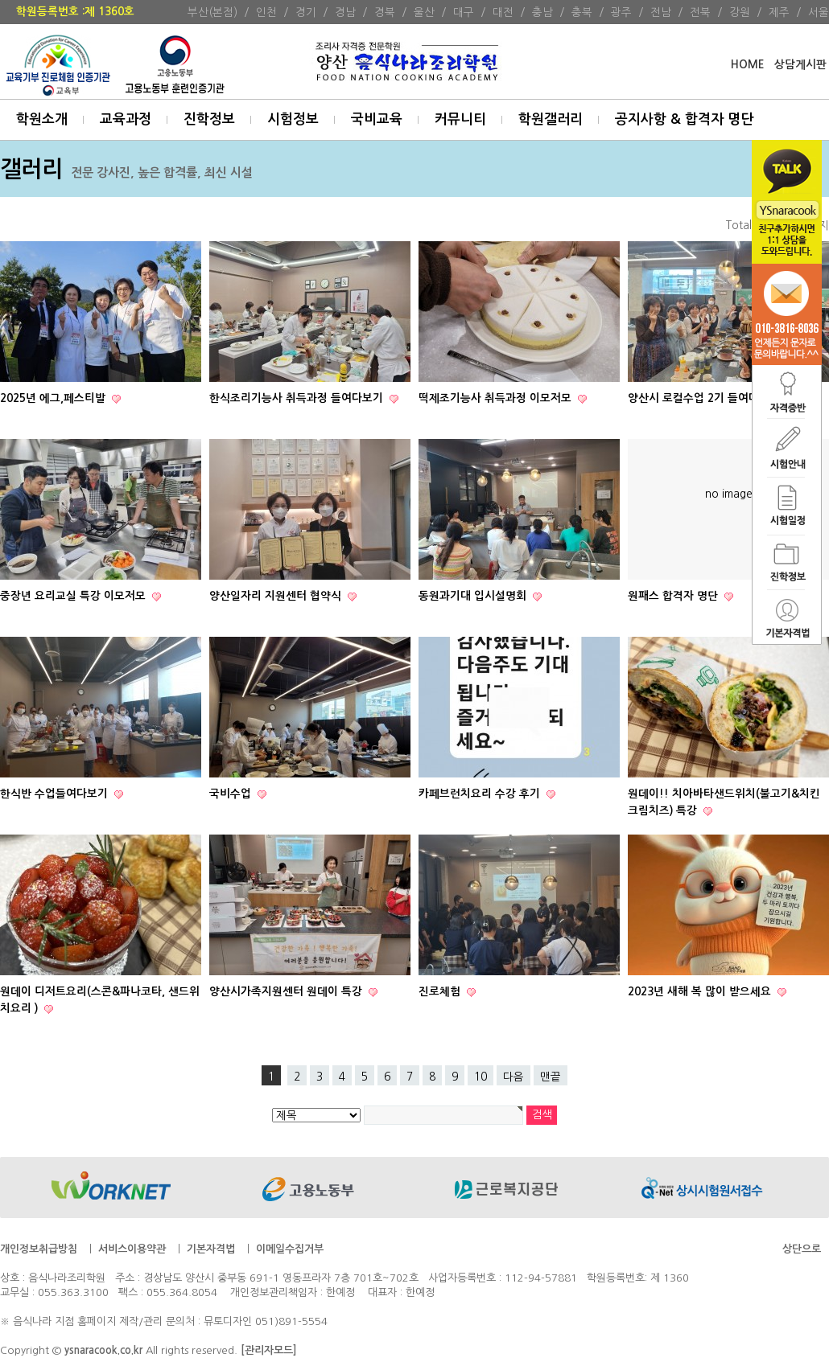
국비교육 (376, 119)
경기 (305, 12)
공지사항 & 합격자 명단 (684, 119)
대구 (463, 12)
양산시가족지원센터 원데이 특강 (287, 992)
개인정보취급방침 (38, 1249)
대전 (503, 12)
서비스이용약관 (132, 1249)
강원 (739, 12)
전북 (700, 12)
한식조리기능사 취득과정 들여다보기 (297, 398)
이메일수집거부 (290, 1249)
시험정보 (293, 119)
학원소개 (42, 119)
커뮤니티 (460, 119)
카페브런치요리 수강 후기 (481, 794)
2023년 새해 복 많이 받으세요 (701, 992)
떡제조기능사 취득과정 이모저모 (497, 398)
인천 (266, 12)
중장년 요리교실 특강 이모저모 (74, 596)
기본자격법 (211, 1249)
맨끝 (550, 1076)
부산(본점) (212, 12)
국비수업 (231, 794)
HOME (747, 64)
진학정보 (209, 119)
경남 (345, 12)
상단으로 (801, 1249)
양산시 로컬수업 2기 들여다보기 (705, 398)
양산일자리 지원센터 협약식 (276, 596)
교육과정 (125, 119)
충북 (581, 12)
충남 (542, 12)
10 (480, 1076)
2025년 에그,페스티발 (54, 398)
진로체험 (441, 992)
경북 (384, 12)
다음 (513, 1076)
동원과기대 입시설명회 (474, 596)
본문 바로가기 (0, 0)
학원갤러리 (550, 119)
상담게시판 (800, 64)
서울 (818, 12)
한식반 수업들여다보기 (55, 794)
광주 (621, 12)
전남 (660, 12)
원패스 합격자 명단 (674, 596)
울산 (424, 12)
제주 (779, 12)
